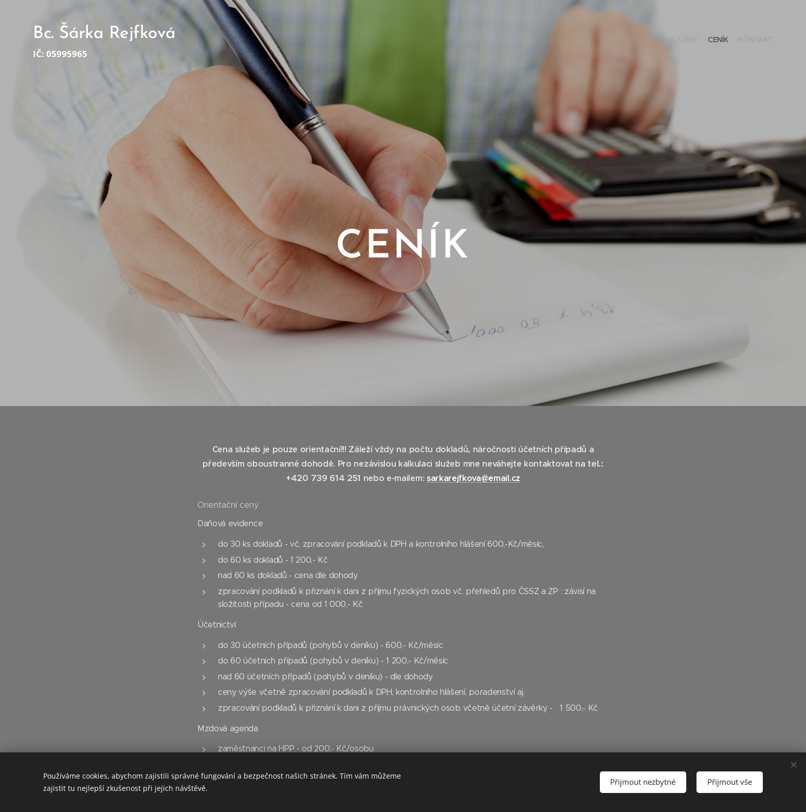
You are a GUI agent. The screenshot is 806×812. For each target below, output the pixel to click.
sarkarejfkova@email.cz (473, 478)
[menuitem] (743, 41)
